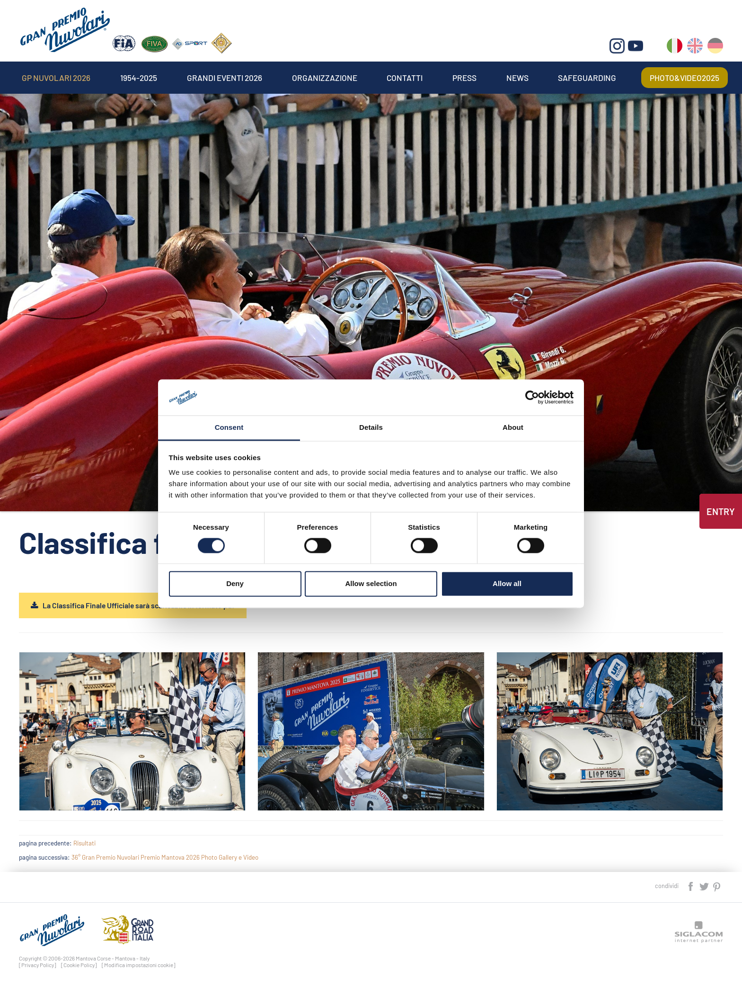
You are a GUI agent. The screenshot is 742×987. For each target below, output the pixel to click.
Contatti (405, 77)
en (695, 47)
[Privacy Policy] (37, 964)
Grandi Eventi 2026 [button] (224, 77)
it (674, 47)
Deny (235, 584)
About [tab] (513, 428)
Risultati (84, 843)
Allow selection (371, 584)
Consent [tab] (229, 428)
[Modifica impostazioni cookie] (139, 964)
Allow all (507, 584)
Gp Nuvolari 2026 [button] (56, 77)
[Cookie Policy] (79, 964)
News (517, 77)
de (715, 47)
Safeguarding (587, 77)
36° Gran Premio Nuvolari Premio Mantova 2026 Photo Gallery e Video (164, 857)
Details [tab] (371, 428)
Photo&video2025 (684, 77)
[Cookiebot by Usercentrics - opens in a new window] (532, 397)
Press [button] (464, 77)
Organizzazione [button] (324, 77)
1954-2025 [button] (138, 77)
